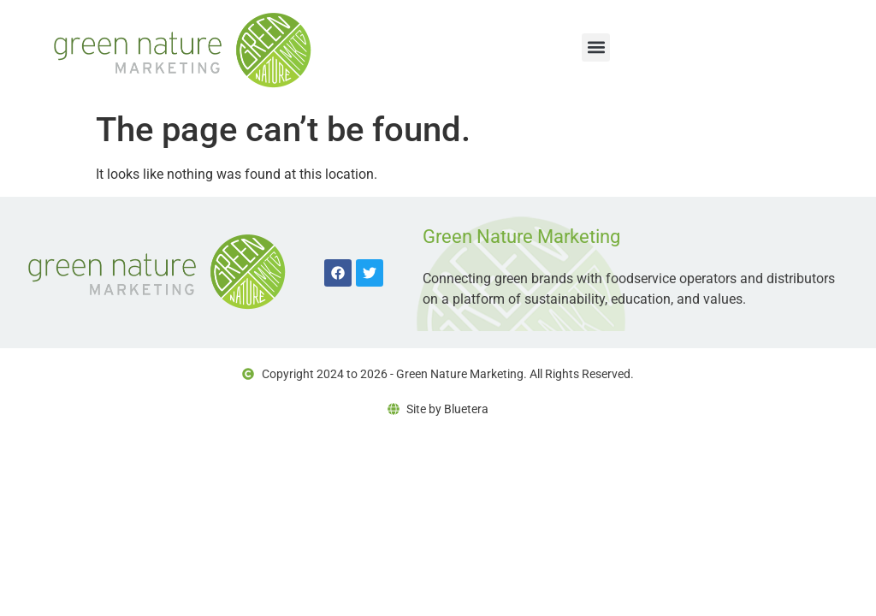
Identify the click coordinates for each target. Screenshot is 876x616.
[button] (596, 47)
